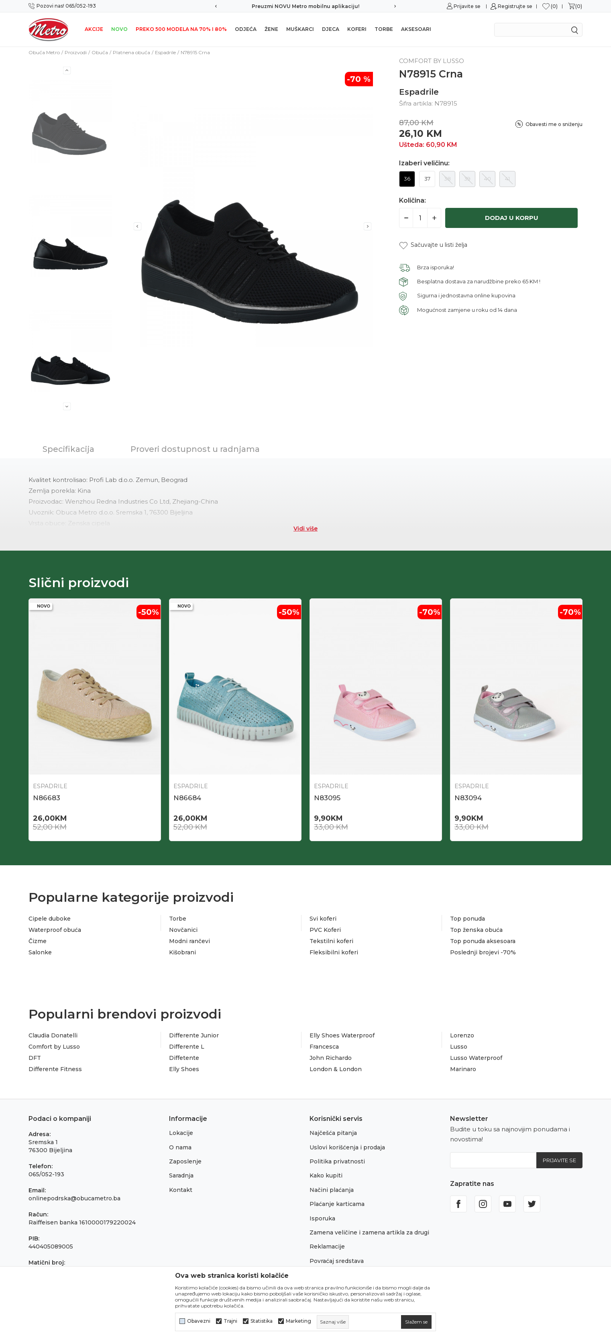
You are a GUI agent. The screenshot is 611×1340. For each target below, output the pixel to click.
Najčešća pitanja (333, 1133)
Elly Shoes (184, 1069)
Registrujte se (515, 6)
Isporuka (322, 1218)
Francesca (324, 1046)
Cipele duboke (50, 918)
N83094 (468, 798)
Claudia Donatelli (53, 1035)
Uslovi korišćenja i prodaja (347, 1147)
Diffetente (184, 1057)
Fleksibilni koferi (334, 952)
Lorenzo (462, 1035)
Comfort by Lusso (54, 1046)
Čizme (38, 941)
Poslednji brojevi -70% (483, 952)
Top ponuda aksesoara (482, 941)
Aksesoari (416, 29)
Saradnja (181, 1175)
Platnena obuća (131, 52)
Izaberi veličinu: (424, 163)
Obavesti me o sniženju (553, 124)
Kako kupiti (326, 1175)
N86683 (46, 798)
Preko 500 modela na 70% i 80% (181, 29)
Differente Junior (194, 1035)
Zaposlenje (185, 1161)
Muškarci (300, 29)
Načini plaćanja (332, 1190)
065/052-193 (46, 1174)
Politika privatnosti (337, 1161)
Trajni (230, 1321)
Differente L (186, 1046)
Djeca (330, 29)
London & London (336, 1069)
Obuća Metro (44, 52)
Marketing (298, 1321)
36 (407, 178)
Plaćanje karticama (337, 1204)
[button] (433, 245)
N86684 (187, 798)
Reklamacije (327, 1246)
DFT (35, 1057)
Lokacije (181, 1133)
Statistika (262, 1321)
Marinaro (463, 1069)
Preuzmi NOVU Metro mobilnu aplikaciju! (305, 6)
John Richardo (331, 1057)
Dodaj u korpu (511, 218)
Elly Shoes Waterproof (342, 1035)
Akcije (94, 29)
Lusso (458, 1046)
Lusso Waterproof (476, 1057)
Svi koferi (323, 918)
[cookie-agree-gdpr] (416, 1322)
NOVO (119, 29)
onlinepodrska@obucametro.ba (74, 1198)
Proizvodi (76, 52)
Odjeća (246, 29)
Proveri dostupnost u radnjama (195, 449)
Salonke (40, 952)
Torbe (384, 29)
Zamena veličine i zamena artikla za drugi (369, 1232)
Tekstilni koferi (331, 941)
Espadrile (165, 52)
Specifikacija (68, 449)
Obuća (100, 52)
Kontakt (180, 1190)
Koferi (357, 29)
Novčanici (183, 929)
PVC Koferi (325, 929)
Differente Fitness (55, 1069)
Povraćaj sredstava (337, 1261)
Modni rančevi (189, 941)
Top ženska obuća (476, 929)
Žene (271, 29)
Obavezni (198, 1321)
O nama (180, 1147)
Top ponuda (467, 918)
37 (427, 178)
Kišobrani (182, 952)
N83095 (327, 798)
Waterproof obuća (55, 929)
